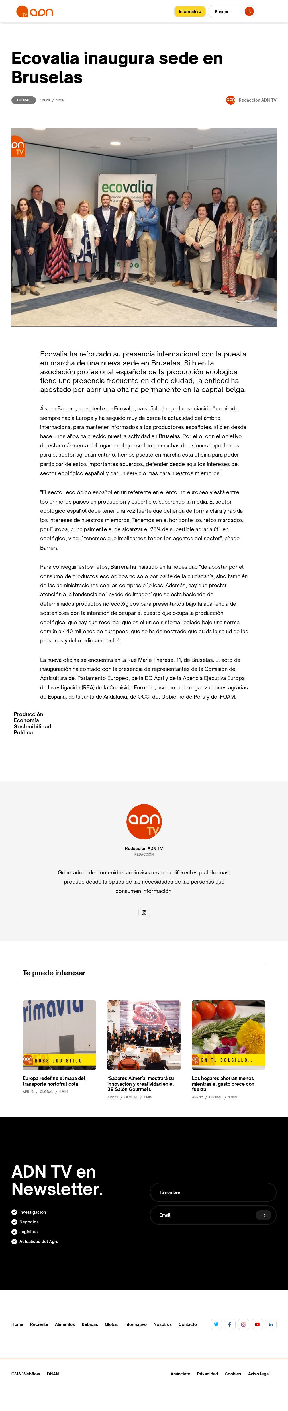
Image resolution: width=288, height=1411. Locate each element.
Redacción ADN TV (144, 848)
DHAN (53, 1373)
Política (23, 733)
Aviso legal (259, 1373)
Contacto (188, 1324)
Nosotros (163, 1324)
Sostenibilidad (32, 727)
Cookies (233, 1373)
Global (23, 100)
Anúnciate (180, 1373)
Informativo (135, 1324)
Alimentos (65, 1324)
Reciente (39, 1324)
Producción (28, 714)
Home (17, 1324)
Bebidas (90, 1324)
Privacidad (207, 1373)
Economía (26, 720)
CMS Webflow (25, 1373)
